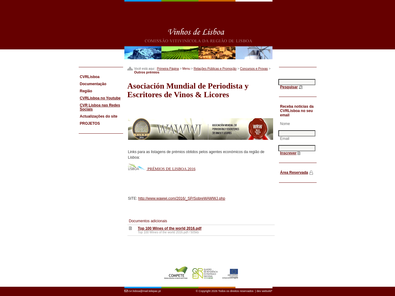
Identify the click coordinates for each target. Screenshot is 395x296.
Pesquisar (289, 87)
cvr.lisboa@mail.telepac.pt (144, 287)
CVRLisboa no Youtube (100, 98)
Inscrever (288, 153)
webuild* (267, 287)
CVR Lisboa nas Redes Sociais (100, 107)
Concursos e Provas (254, 68)
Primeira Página (168, 68)
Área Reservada (294, 172)
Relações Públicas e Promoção (214, 68)
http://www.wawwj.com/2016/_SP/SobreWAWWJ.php (181, 198)
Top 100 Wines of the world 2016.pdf (169, 228)
